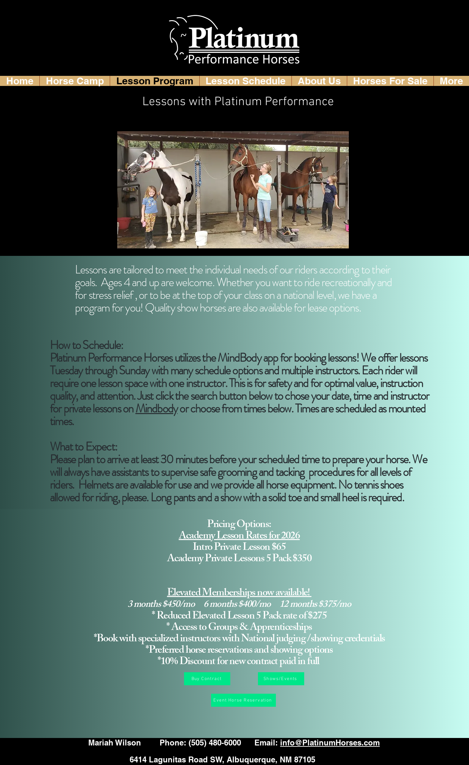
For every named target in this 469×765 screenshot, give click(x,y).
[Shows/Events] (281, 678)
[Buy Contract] (207, 678)
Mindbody (156, 408)
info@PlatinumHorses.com (330, 742)
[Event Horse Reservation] (243, 700)
